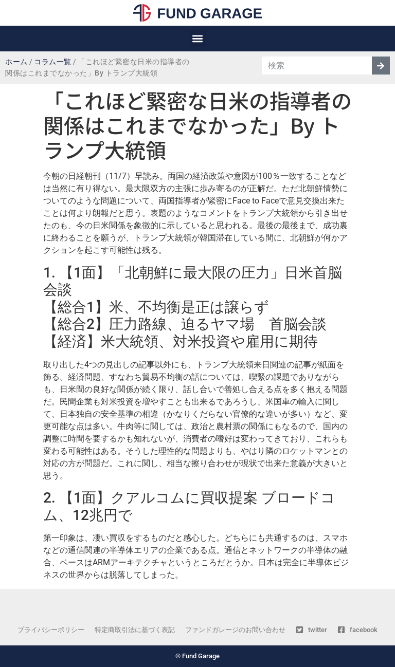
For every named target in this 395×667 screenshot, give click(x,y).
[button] (197, 38)
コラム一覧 (52, 62)
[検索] (381, 66)
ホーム (16, 62)
